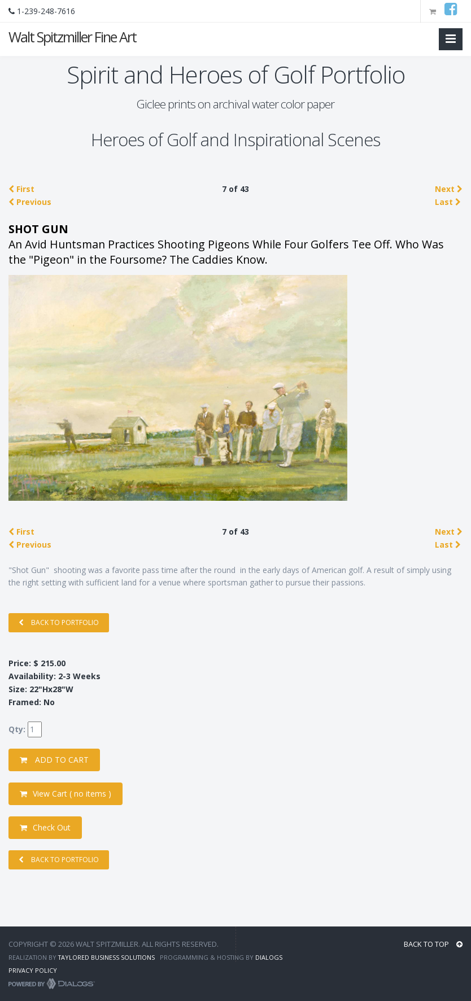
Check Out (45, 827)
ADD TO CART (54, 759)
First (21, 188)
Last (448, 201)
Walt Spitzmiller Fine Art (72, 36)
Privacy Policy (32, 970)
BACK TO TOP (433, 944)
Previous (29, 201)
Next (449, 188)
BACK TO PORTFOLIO (59, 622)
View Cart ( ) (65, 793)
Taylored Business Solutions (106, 957)
